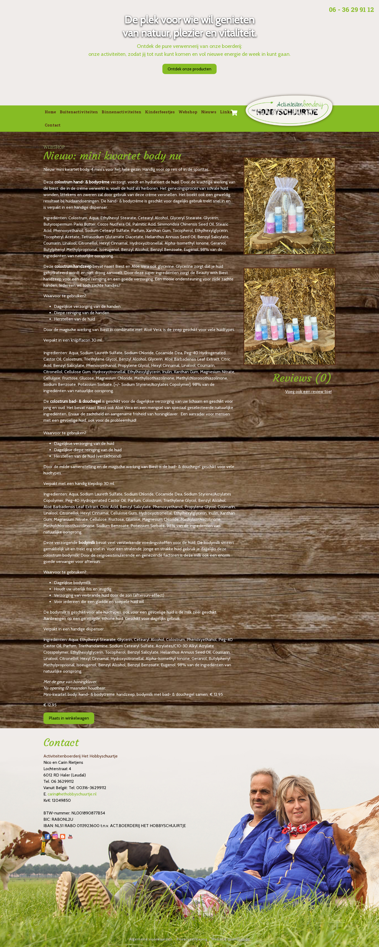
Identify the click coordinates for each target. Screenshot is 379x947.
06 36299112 (62, 781)
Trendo (243, 939)
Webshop (187, 111)
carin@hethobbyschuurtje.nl (72, 794)
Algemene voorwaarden (151, 939)
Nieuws (208, 111)
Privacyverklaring (192, 939)
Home (50, 111)
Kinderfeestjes (160, 111)
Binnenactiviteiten (121, 111)
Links (226, 111)
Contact (53, 125)
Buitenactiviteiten (79, 111)
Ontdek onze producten (189, 68)
